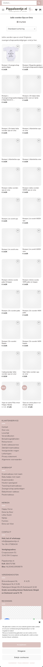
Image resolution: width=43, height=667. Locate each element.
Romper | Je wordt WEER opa (32, 220)
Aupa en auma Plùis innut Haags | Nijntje (11, 404)
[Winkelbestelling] (21, 29)
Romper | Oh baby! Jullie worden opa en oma (10, 130)
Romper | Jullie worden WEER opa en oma (31, 189)
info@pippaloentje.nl (10, 541)
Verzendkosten (8, 436)
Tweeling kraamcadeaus (12, 486)
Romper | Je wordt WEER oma (32, 250)
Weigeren (21, 651)
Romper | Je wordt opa (10, 219)
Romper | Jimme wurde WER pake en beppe (31, 281)
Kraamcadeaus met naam (12, 474)
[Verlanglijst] (36, 9)
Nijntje (4, 518)
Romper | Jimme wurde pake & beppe (10, 281)
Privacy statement (9, 456)
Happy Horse (7, 509)
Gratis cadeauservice (10, 445)
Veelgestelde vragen (10, 450)
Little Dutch (7, 515)
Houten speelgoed (9, 483)
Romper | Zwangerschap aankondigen (10, 66)
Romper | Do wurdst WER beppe (32, 342)
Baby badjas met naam (11, 477)
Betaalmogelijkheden (10, 439)
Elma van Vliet (8, 524)
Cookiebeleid (12, 663)
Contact (32, 663)
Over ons (5, 430)
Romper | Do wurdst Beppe (9, 342)
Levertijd (5, 433)
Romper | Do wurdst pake (11, 311)
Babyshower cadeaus (10, 491)
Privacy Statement (23, 663)
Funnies (5, 521)
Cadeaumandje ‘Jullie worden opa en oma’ (9, 373)
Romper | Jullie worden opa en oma (10, 189)
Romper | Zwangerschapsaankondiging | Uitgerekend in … (12, 98)
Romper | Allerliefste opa (11, 159)
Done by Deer (7, 512)
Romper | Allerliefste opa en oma (32, 130)
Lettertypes (6, 453)
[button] (39, 622)
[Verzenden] (39, 3)
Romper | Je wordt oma (10, 249)
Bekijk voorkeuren (21, 657)
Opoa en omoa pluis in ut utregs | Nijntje (31, 404)
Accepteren (21, 645)
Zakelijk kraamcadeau (10, 448)
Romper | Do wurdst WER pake (32, 312)
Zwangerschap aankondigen (13, 488)
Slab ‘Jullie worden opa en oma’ (31, 373)
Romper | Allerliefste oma (32, 159)
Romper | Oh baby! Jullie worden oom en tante (31, 97)
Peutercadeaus (8, 494)
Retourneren (7, 442)
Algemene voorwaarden (12, 459)
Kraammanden (8, 480)
